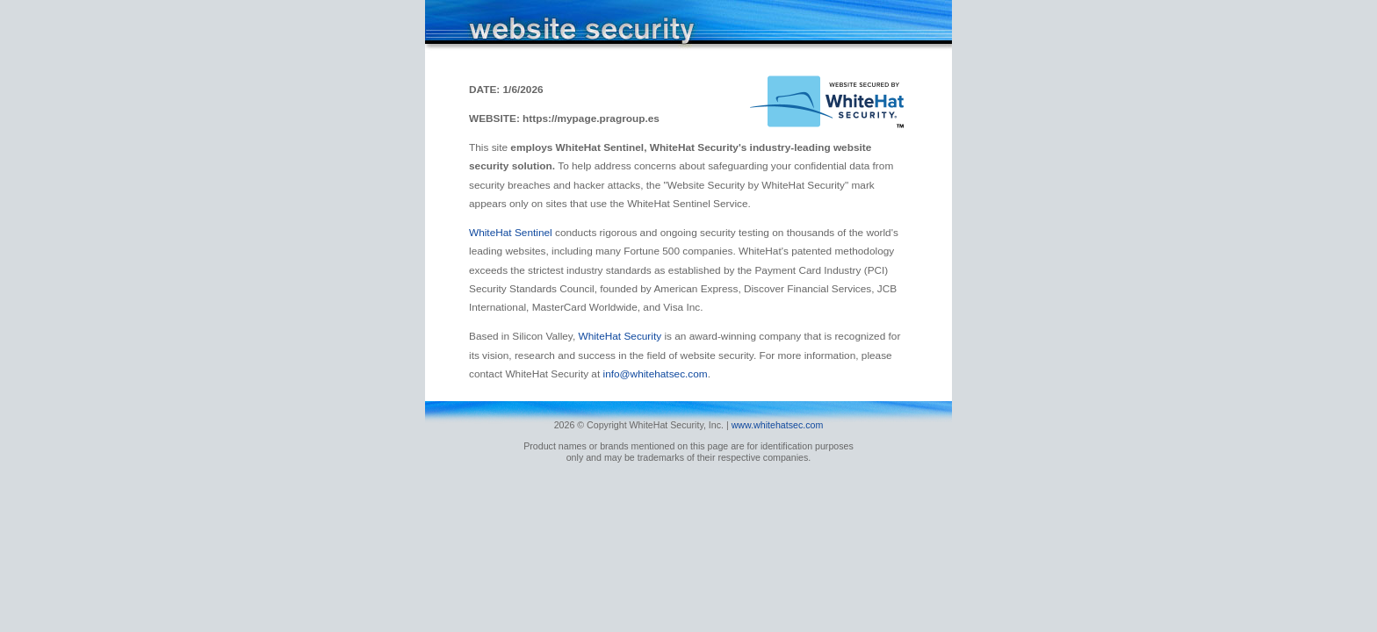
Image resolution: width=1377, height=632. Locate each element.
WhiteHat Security (621, 336)
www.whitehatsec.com (778, 425)
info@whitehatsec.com (655, 374)
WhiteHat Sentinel (512, 232)
